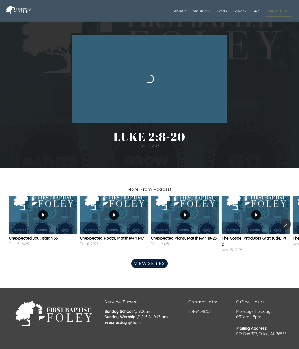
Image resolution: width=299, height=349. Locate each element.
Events (222, 11)
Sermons (240, 11)
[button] (285, 224)
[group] (43, 221)
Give (256, 11)
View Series (149, 263)
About (180, 11)
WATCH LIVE (279, 11)
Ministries (202, 11)
